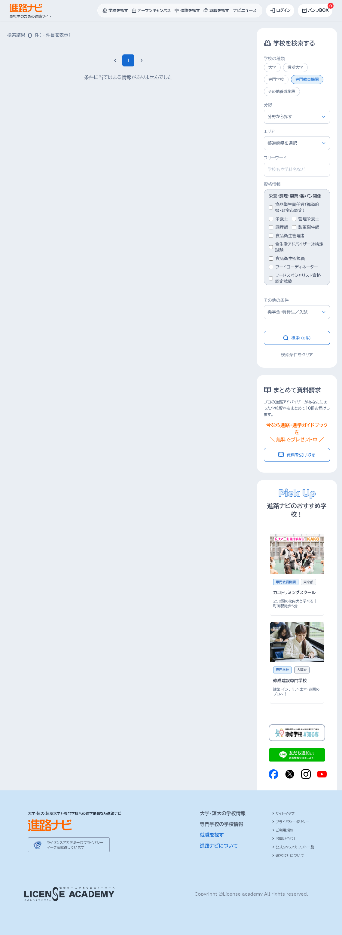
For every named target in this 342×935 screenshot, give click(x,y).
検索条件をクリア (297, 355)
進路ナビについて (219, 845)
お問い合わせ (284, 838)
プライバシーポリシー (290, 821)
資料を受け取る (297, 455)
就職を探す (212, 834)
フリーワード (275, 158)
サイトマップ (283, 813)
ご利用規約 (283, 830)
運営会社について (288, 855)
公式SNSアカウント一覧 (293, 847)
